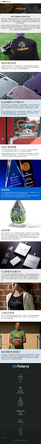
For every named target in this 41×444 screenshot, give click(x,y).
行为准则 (20, 432)
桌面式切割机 (20, 391)
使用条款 (20, 430)
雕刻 (20, 398)
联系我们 (20, 434)
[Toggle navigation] (1, 1)
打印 (20, 374)
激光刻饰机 (20, 401)
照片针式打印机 (20, 403)
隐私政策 (20, 429)
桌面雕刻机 (20, 400)
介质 (20, 380)
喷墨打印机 (20, 376)
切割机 (20, 387)
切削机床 (20, 412)
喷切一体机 (20, 378)
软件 (20, 420)
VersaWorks (20, 421)
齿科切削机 (20, 414)
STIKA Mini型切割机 (20, 392)
